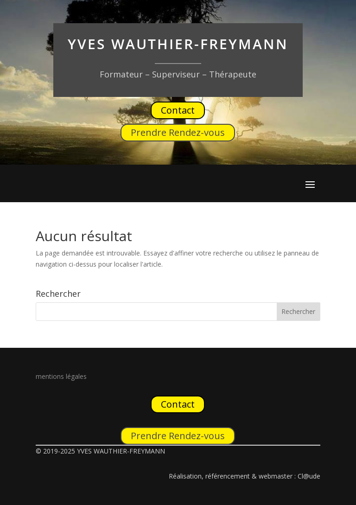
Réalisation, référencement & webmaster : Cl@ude (244, 476)
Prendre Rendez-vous (178, 132)
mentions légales (61, 376)
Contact (178, 110)
